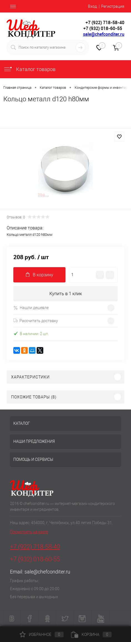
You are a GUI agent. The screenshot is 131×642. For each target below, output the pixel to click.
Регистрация (112, 6)
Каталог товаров (29, 69)
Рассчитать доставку (35, 321)
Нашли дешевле (31, 307)
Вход (92, 6)
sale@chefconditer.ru (103, 34)
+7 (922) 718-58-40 (35, 547)
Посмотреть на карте (29, 532)
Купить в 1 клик (65, 293)
